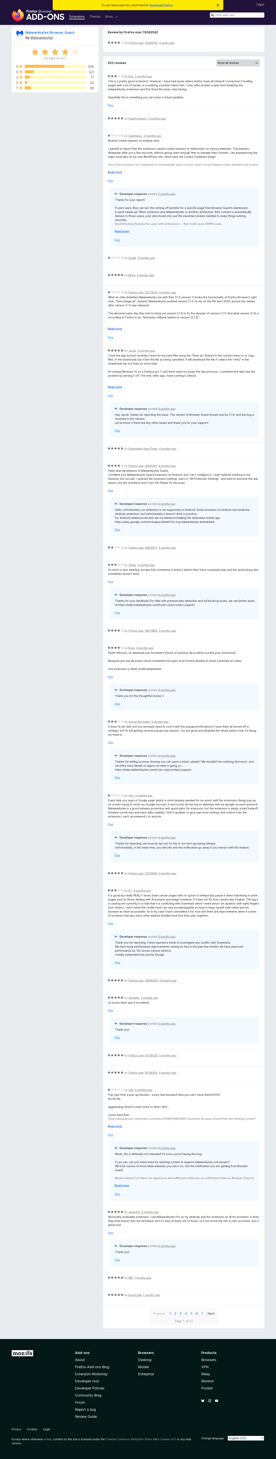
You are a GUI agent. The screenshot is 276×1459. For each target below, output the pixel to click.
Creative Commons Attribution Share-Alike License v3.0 (141, 1439)
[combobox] (237, 15)
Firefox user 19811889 (142, 630)
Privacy (16, 1429)
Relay (205, 1374)
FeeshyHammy (137, 118)
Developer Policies (89, 1388)
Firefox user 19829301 (142, 465)
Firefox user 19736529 (143, 1055)
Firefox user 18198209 (142, 1072)
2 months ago (143, 76)
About (80, 1360)
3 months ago (146, 258)
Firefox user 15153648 (142, 873)
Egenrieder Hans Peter (142, 448)
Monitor (207, 1381)
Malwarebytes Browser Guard (49, 32)
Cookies (32, 1429)
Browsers (208, 1360)
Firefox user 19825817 (142, 547)
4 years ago (166, 42)
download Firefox (161, 5)
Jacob (132, 350)
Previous (159, 1313)
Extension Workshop (91, 1374)
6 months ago (167, 1072)
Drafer (132, 258)
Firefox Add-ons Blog (92, 1367)
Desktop (145, 1360)
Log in (260, 4)
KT (130, 890)
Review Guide (86, 1417)
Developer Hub (87, 1381)
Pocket (207, 1388)
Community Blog (88, 1395)
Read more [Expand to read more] (115, 172)
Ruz (130, 76)
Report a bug (85, 1409)
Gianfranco (135, 135)
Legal (46, 1429)
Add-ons (82, 1353)
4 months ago (145, 275)
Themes (95, 16)
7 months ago (142, 1277)
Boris (131, 648)
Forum (80, 1402)
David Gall (134, 1295)
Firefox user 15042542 (143, 42)
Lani (130, 1090)
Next (211, 1313)
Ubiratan (133, 997)
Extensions (77, 16)
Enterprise (146, 1374)
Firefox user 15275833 (142, 292)
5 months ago (149, 997)
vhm (131, 795)
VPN (205, 1367)
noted (47, 1439)
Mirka (131, 275)
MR (130, 1277)
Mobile (143, 1367)
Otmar (132, 565)
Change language (212, 1438)
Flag (110, 105)
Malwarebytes (41, 38)
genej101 (134, 1212)
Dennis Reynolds (139, 721)
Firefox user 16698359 (143, 980)
